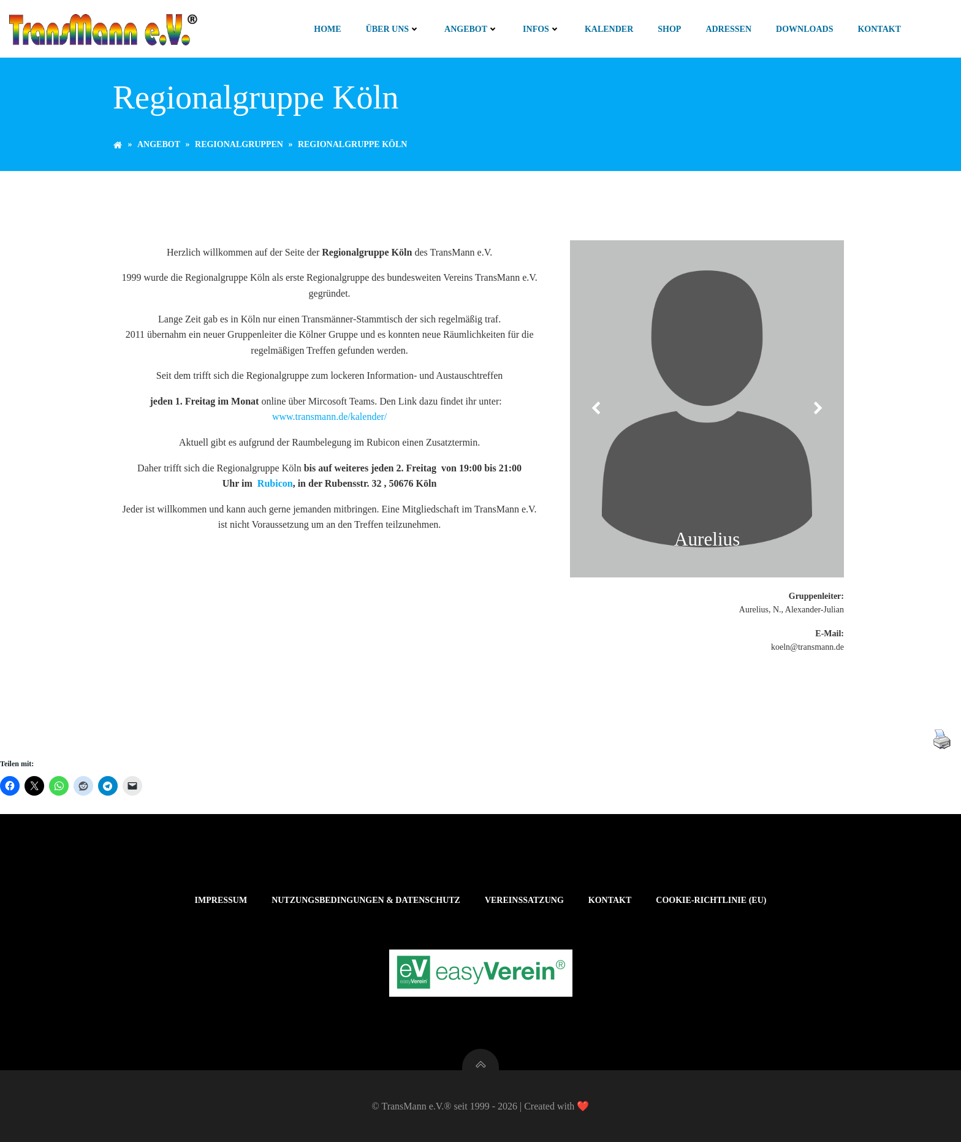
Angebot (471, 29)
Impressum (221, 900)
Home (327, 29)
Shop (669, 29)
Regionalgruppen (239, 144)
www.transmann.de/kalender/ (329, 416)
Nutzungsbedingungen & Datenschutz (366, 900)
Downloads (804, 29)
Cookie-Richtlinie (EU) (711, 900)
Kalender (609, 29)
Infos (541, 29)
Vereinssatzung (524, 900)
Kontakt (879, 29)
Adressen (728, 29)
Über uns (393, 29)
